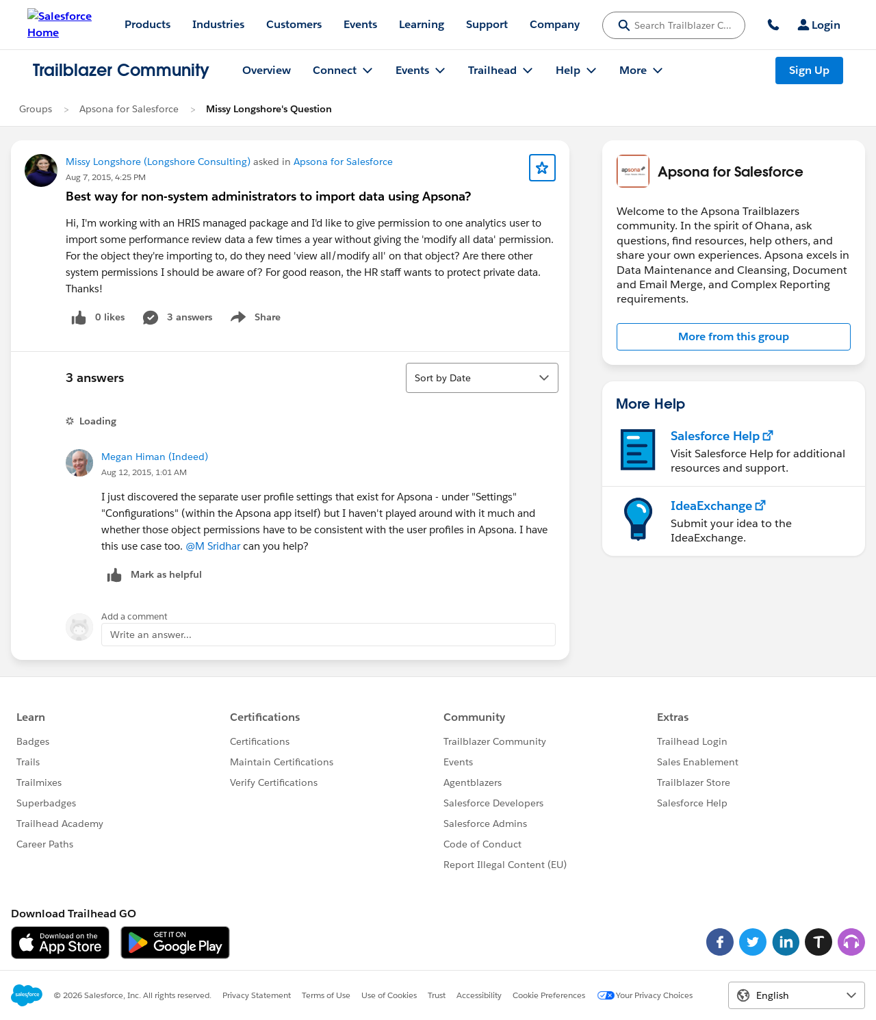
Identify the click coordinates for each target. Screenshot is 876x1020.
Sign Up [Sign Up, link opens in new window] (809, 70)
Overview (266, 70)
